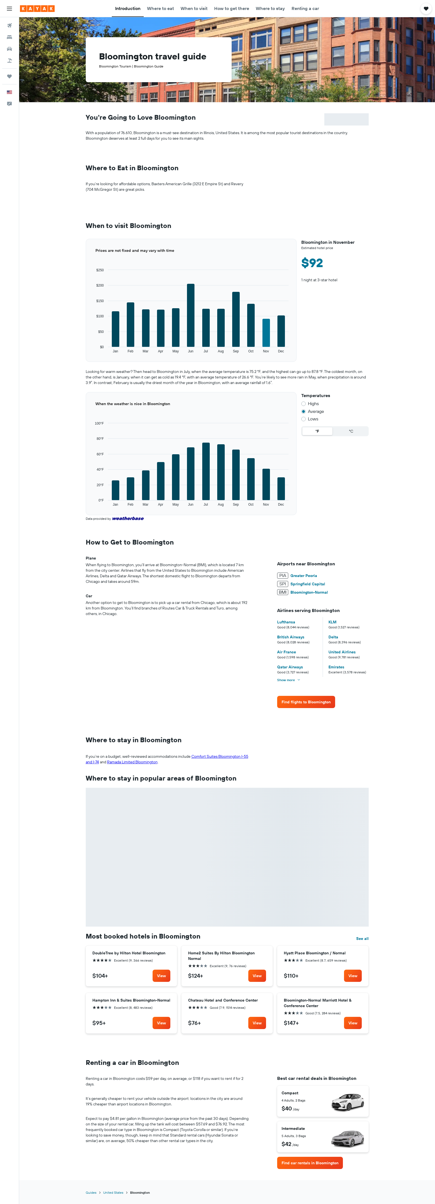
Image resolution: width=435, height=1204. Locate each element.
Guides (91, 1192)
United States (113, 1192)
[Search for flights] (9, 25)
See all (362, 938)
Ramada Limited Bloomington (132, 761)
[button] (9, 8)
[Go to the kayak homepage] (37, 8)
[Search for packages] (9, 60)
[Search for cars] (9, 48)
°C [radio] (351, 431)
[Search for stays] (9, 37)
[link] (306, 702)
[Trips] (9, 76)
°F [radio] (317, 431)
